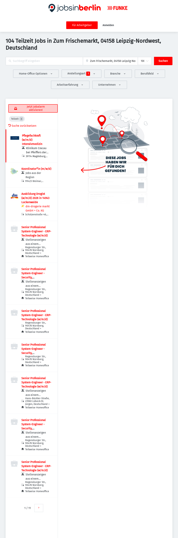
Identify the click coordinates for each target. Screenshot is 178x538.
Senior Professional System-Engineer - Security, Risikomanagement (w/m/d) (33, 277)
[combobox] (44, 61)
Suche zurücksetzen (22, 125)
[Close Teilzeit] (21, 119)
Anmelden (108, 25)
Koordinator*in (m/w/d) (36, 168)
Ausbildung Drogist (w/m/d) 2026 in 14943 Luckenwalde (35, 198)
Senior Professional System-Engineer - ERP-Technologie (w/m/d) (36, 231)
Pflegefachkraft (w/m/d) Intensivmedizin (32, 140)
